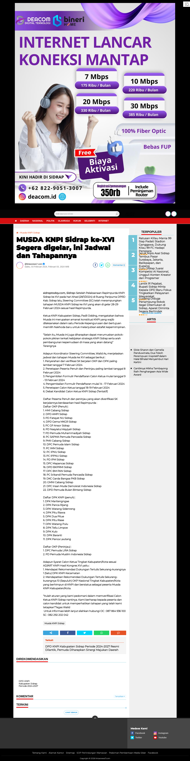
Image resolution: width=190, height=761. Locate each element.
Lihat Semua (71, 712)
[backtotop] (95, 718)
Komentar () (119, 265)
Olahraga (65, 221)
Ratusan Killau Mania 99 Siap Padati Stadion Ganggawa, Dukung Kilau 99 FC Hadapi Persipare (155, 243)
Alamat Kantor (56, 752)
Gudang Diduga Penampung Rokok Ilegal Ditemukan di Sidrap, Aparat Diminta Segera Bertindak (155, 304)
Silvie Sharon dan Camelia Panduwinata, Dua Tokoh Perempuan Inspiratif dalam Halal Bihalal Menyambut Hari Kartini (151, 355)
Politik (51, 221)
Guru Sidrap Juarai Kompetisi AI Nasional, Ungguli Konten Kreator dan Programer (154, 273)
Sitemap (70, 752)
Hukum (78, 221)
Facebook (153, 752)
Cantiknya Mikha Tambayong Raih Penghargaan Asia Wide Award (151, 371)
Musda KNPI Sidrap (30, 232)
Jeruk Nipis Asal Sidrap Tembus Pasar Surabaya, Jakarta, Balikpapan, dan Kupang (154, 258)
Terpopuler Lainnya (151, 313)
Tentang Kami (39, 752)
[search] (86, 213)
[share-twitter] (101, 265)
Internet (105, 221)
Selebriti (91, 221)
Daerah (24, 221)
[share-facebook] (95, 265)
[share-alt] (50, 633)
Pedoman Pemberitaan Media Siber (127, 752)
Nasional (38, 221)
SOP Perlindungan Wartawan (92, 752)
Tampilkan (120, 696)
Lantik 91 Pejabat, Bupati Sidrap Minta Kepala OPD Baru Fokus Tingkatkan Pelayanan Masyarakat (154, 288)
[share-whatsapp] (107, 265)
